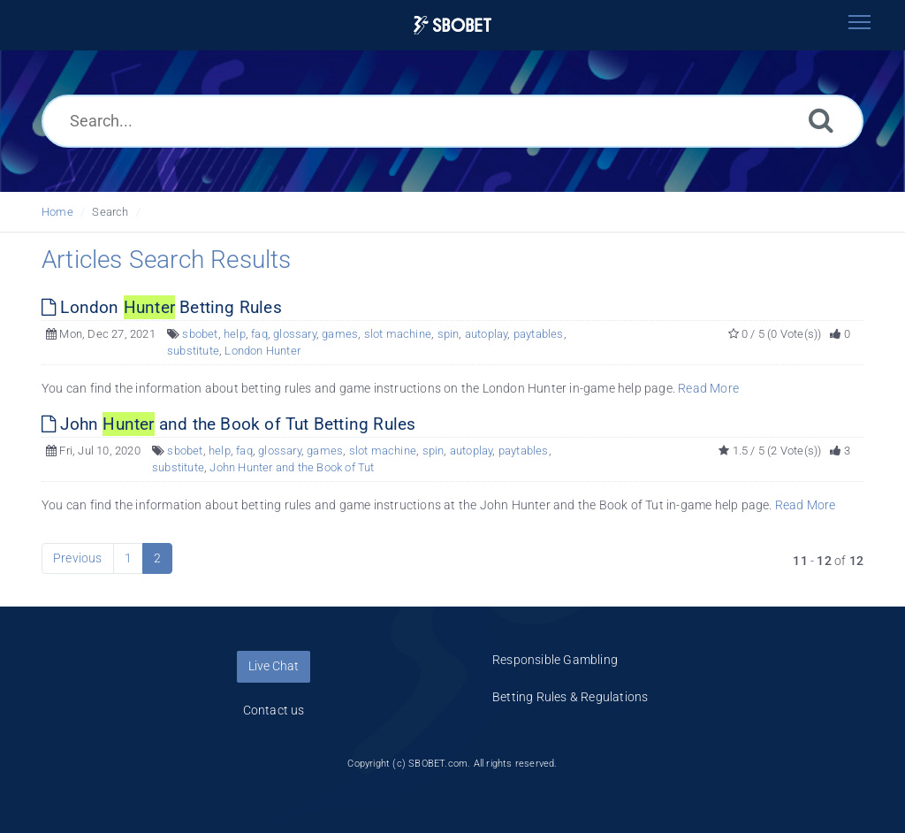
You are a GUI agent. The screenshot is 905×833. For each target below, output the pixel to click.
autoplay (486, 333)
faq (259, 333)
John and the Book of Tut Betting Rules (228, 424)
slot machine (397, 333)
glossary (294, 333)
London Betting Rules (162, 307)
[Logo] (452, 25)
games (340, 333)
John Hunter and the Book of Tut (291, 467)
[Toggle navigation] (859, 22)
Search (110, 211)
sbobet (199, 333)
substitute (193, 350)
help (235, 333)
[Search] (821, 120)
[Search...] (452, 121)
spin (448, 333)
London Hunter (262, 350)
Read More (708, 388)
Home (57, 211)
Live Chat (273, 666)
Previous (78, 558)
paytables (538, 333)
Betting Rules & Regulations (570, 697)
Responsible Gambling (555, 660)
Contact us (274, 710)
